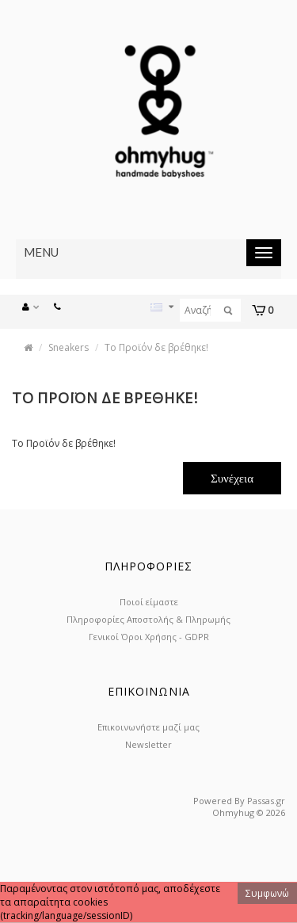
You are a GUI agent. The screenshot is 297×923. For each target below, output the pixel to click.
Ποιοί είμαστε (149, 602)
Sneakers (68, 347)
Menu (41, 252)
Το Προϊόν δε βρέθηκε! (156, 347)
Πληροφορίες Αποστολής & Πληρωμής (148, 619)
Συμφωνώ (267, 893)
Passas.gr (266, 801)
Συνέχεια (232, 478)
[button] (35, 305)
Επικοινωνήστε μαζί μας (148, 727)
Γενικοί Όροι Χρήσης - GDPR (149, 637)
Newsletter (148, 744)
